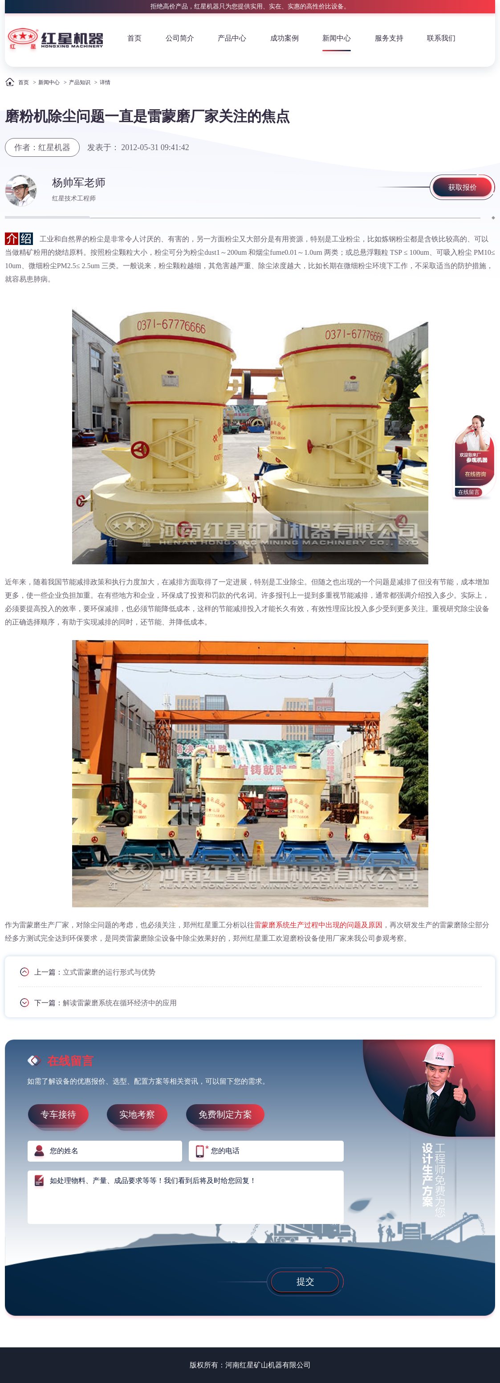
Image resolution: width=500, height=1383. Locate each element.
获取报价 (462, 187)
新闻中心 (336, 38)
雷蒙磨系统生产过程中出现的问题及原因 (318, 925)
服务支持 (389, 38)
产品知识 (79, 82)
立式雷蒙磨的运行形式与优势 (109, 971)
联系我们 (441, 38)
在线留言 (469, 492)
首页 (134, 38)
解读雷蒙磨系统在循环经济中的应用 (120, 1002)
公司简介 (180, 38)
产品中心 (232, 38)
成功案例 (284, 38)
